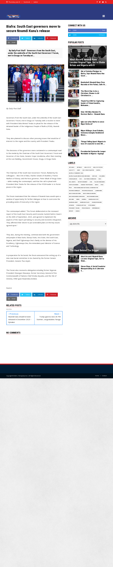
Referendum (95, 208)
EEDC (100, 179)
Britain (94, 176)
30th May (71, 167)
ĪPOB (70, 187)
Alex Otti (72, 170)
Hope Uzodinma (74, 184)
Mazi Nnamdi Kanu (92, 196)
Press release (86, 208)
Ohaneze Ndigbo (97, 202)
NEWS (78, 199)
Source (9, 288)
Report (71, 211)
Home (97, 375)
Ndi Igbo (71, 199)
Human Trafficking (87, 184)
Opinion (71, 205)
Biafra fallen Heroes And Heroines (79, 176)
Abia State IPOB (98, 167)
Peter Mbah (91, 205)
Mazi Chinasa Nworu (89, 193)
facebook (27, 2)
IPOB (102, 184)
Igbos (96, 184)
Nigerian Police (84, 202)
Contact (104, 375)
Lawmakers (98, 190)
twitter (36, 2)
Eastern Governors (90, 179)
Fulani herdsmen (99, 182)
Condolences (73, 179)
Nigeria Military (94, 199)
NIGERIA (84, 199)
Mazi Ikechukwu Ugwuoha (77, 196)
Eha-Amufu (72, 182)
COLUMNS (102, 176)
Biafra (98, 170)
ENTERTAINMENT (83, 182)
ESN (91, 182)
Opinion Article (81, 205)
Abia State (87, 167)
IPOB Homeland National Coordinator (86, 187)
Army (78, 170)
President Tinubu (74, 208)
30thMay (79, 167)
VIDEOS (78, 211)
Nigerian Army (73, 202)
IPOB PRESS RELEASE (87, 190)
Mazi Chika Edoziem (75, 193)
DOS (80, 179)
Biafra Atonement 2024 (76, 173)
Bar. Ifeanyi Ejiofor (88, 170)
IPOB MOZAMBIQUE (74, 190)
